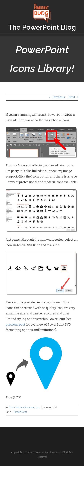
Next (71, 97)
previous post (15, 324)
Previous (58, 97)
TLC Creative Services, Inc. (24, 407)
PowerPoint (20, 411)
